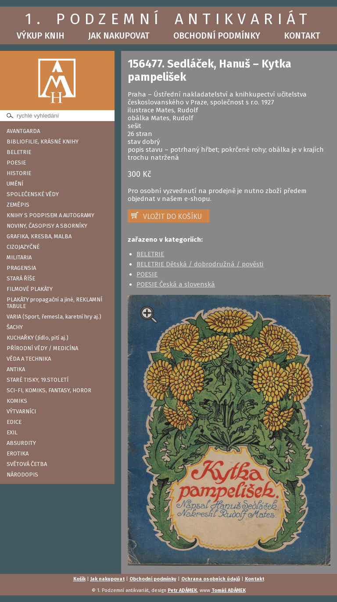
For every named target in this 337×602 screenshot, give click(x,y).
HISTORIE (19, 173)
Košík (79, 579)
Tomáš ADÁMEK (229, 590)
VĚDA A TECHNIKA (29, 358)
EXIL (12, 432)
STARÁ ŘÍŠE (21, 278)
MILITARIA (19, 257)
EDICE (14, 422)
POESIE (16, 162)
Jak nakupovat (119, 36)
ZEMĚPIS (18, 204)
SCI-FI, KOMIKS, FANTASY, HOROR (49, 390)
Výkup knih (41, 36)
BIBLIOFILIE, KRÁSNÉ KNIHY (43, 141)
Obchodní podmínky (216, 36)
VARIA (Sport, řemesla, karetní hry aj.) (54, 316)
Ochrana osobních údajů (210, 579)
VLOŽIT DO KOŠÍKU (172, 216)
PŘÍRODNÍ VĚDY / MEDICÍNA (42, 348)
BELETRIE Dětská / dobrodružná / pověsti (199, 264)
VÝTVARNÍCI (21, 411)
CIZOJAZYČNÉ (23, 247)
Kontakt (302, 36)
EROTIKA (18, 453)
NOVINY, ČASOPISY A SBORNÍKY (47, 225)
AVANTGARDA (23, 131)
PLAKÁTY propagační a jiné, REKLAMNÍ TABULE (54, 302)
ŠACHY (15, 327)
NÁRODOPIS (22, 474)
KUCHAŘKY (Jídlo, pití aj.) (37, 337)
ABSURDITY (21, 443)
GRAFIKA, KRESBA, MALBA (39, 236)
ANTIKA (16, 369)
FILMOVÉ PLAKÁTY (30, 289)
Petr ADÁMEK (182, 590)
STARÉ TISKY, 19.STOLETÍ (37, 379)
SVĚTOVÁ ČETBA (27, 464)
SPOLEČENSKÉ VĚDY (33, 194)
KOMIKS (17, 401)
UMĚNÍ (15, 183)
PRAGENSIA (21, 268)
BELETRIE (19, 152)
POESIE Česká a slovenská (175, 284)
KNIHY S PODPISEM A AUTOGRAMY (50, 215)
